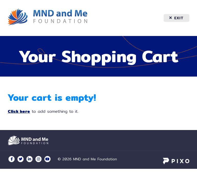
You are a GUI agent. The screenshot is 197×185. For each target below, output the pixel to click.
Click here (19, 111)
